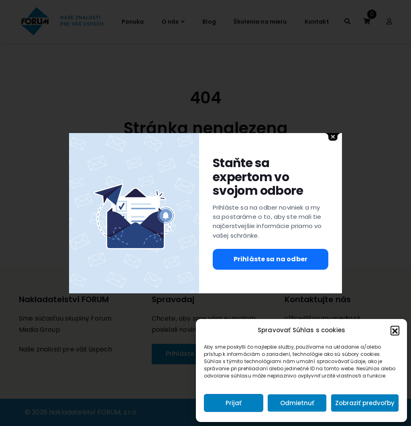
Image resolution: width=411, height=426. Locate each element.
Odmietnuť (297, 403)
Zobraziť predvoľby (365, 403)
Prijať (234, 403)
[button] (395, 330)
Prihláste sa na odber (270, 259)
